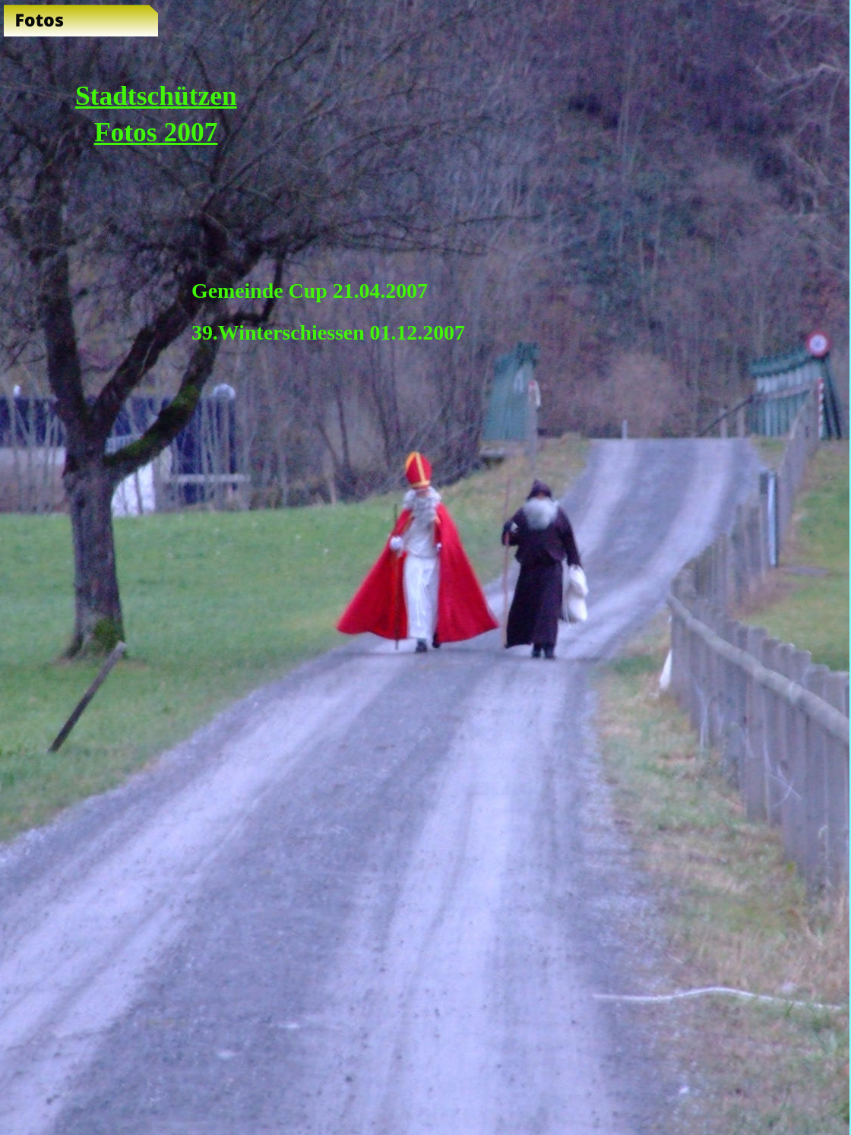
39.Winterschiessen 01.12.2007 (328, 332)
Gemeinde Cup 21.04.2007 (309, 290)
